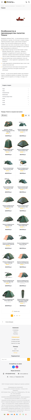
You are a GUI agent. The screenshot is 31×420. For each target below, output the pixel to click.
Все (19, 315)
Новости (15, 332)
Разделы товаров (6, 85)
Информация (15, 337)
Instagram (17, 367)
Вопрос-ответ (15, 350)
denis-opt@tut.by (24, 373)
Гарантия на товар (15, 343)
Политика (15, 333)
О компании (15, 330)
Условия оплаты (15, 339)
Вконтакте (13, 367)
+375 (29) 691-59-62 (10, 373)
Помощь (15, 346)
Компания (15, 327)
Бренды (15, 352)
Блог (15, 348)
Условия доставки (15, 341)
